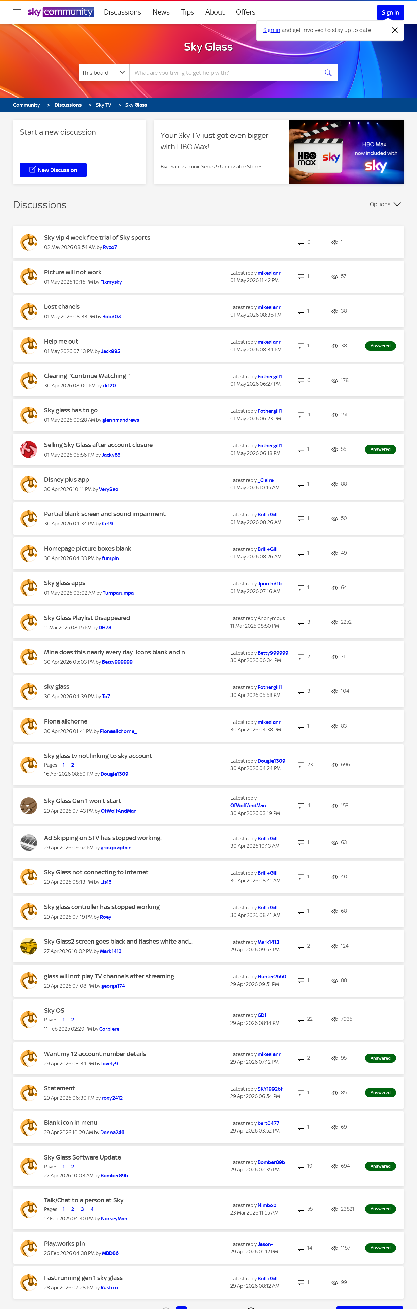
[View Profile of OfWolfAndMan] (119, 811)
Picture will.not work (73, 272)
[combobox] (223, 72)
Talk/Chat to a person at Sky (84, 1200)
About (215, 12)
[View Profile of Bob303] (111, 316)
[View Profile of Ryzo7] (110, 247)
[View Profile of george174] (113, 986)
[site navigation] (17, 12)
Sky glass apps (64, 583)
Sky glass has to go (71, 410)
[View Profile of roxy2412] (112, 1098)
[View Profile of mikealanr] (269, 273)
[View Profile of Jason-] (265, 1244)
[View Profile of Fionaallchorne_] (118, 731)
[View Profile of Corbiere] (109, 1029)
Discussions (122, 12)
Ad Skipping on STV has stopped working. (103, 838)
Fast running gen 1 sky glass (83, 1278)
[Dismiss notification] (395, 30)
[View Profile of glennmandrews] (120, 420)
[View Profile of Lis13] (106, 882)
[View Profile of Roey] (105, 917)
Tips (187, 12)
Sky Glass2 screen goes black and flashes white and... (118, 941)
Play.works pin (64, 1243)
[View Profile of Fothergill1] (270, 377)
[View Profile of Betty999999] (117, 662)
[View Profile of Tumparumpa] (118, 593)
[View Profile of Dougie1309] (114, 774)
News (161, 12)
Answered (381, 345)
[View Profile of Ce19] (107, 524)
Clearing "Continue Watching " (87, 376)
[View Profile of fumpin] (110, 558)
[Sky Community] (61, 12)
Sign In (390, 12)
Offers (245, 12)
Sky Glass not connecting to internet (96, 872)
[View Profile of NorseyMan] (114, 1219)
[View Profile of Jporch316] (270, 584)
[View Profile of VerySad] (108, 489)
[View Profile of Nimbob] (267, 1205)
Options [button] (380, 204)
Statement (59, 1088)
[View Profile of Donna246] (112, 1132)
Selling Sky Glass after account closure (98, 445)
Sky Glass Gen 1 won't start (82, 801)
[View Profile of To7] (106, 696)
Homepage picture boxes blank (87, 548)
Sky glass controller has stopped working (102, 907)
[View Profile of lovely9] (109, 1064)
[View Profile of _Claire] (266, 480)
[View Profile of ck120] (109, 386)
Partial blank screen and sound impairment (105, 514)
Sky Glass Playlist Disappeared (87, 618)
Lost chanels (62, 306)
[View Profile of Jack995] (110, 351)
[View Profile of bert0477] (268, 1123)
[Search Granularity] (104, 72)
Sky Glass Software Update (82, 1157)
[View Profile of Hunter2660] (272, 977)
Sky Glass (208, 46)
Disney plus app (66, 479)
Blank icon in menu (70, 1122)
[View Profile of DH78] (105, 628)
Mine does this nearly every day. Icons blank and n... (116, 652)
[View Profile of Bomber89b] (114, 1176)
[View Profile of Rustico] (109, 1288)
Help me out (61, 341)
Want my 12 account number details (95, 1054)
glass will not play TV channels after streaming (109, 976)
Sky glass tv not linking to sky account (98, 756)
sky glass (56, 686)
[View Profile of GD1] (262, 1015)
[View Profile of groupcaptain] (116, 848)
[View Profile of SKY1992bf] (270, 1089)
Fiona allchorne (65, 721)
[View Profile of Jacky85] (111, 455)
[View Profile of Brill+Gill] (268, 515)
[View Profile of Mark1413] (111, 951)
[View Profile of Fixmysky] (111, 282)
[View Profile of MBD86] (110, 1253)
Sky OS (54, 1010)
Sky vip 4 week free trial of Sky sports (97, 237)
